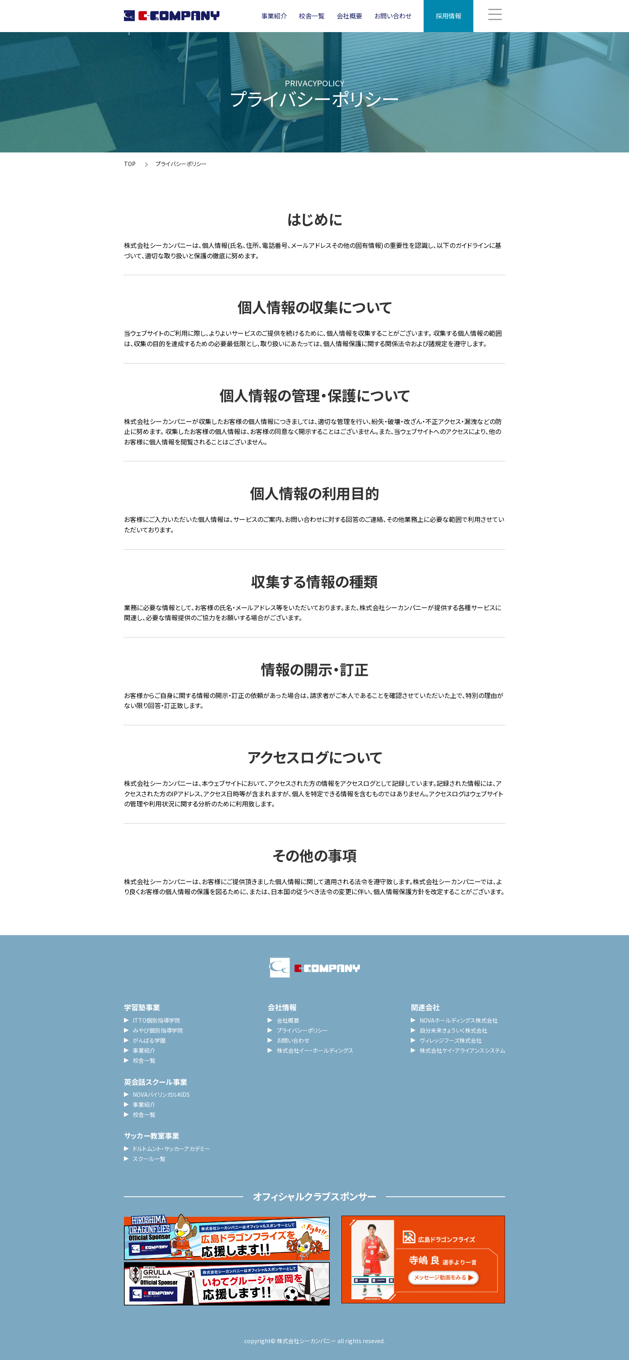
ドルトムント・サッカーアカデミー (171, 1149)
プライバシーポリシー (302, 1030)
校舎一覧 (312, 15)
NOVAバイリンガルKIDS (161, 1094)
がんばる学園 (149, 1040)
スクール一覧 (149, 1159)
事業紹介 (274, 15)
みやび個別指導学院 (158, 1030)
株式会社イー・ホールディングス (315, 1050)
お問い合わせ (393, 15)
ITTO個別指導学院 (156, 1020)
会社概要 (349, 15)
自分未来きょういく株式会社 (453, 1030)
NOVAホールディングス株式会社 (459, 1020)
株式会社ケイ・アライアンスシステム (462, 1050)
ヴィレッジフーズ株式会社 (451, 1040)
